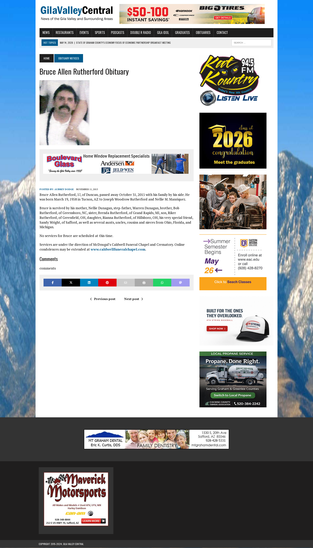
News (45, 32)
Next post (133, 299)
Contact (221, 32)
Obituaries (202, 32)
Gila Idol (162, 32)
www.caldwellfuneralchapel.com (117, 249)
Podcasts (116, 32)
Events (83, 32)
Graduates (181, 32)
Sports (99, 32)
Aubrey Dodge (63, 189)
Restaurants (64, 32)
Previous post (102, 299)
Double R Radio (140, 32)
